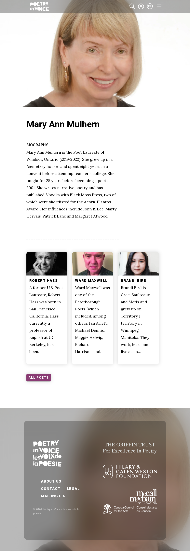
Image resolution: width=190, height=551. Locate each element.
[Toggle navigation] (159, 6)
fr (150, 6)
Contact (51, 489)
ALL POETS (39, 377)
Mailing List (55, 496)
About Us (51, 481)
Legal (73, 489)
